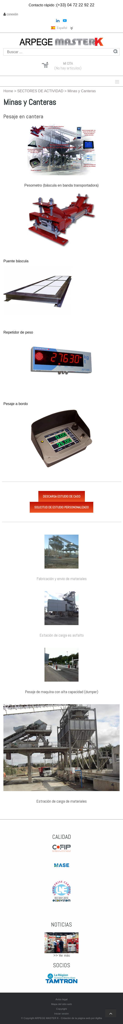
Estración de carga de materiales (61, 801)
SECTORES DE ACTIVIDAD (40, 91)
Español (59, 28)
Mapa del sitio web (61, 1004)
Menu (88, 81)
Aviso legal (62, 999)
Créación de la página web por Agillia (81, 1018)
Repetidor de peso (18, 332)
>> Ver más (61, 955)
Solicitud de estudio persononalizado (61, 507)
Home (8, 91)
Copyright (61, 1008)
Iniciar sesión (61, 1013)
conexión (10, 14)
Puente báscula (15, 261)
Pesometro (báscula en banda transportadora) (61, 185)
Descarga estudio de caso (61, 496)
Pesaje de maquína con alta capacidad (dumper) (61, 691)
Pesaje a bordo (15, 404)
